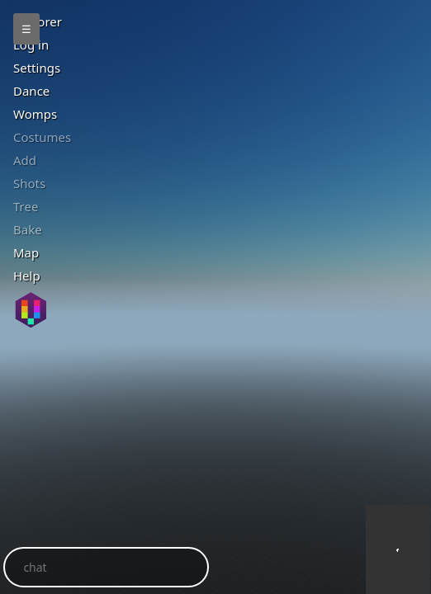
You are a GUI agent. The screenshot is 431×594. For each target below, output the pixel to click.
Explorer (37, 21)
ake (27, 229)
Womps (35, 114)
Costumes (42, 137)
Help (26, 275)
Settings (36, 67)
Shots (29, 183)
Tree (25, 206)
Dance (31, 90)
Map (26, 252)
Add (24, 160)
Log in (31, 44)
